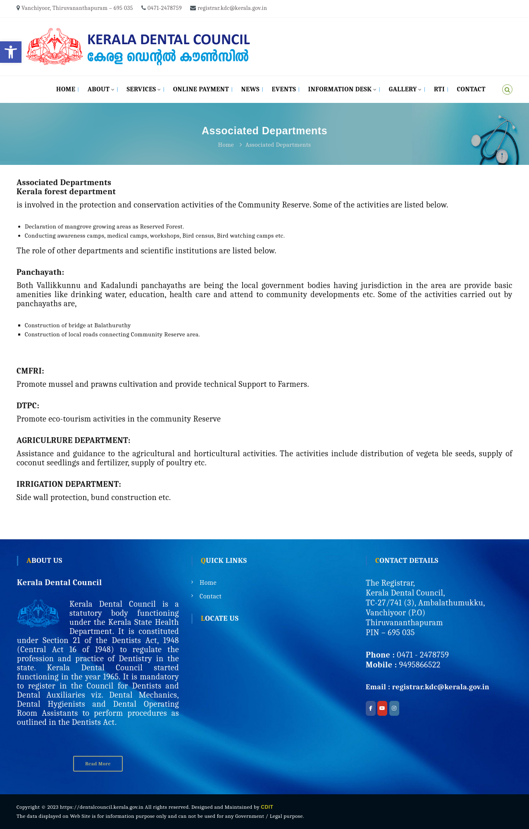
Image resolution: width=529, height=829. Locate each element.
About (99, 89)
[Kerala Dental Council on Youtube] (382, 708)
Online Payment (201, 89)
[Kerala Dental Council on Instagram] (394, 708)
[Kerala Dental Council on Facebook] (371, 708)
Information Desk (340, 89)
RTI (439, 89)
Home (65, 89)
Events (284, 89)
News (250, 89)
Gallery (403, 89)
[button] (10, 52)
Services (141, 89)
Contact (471, 89)
